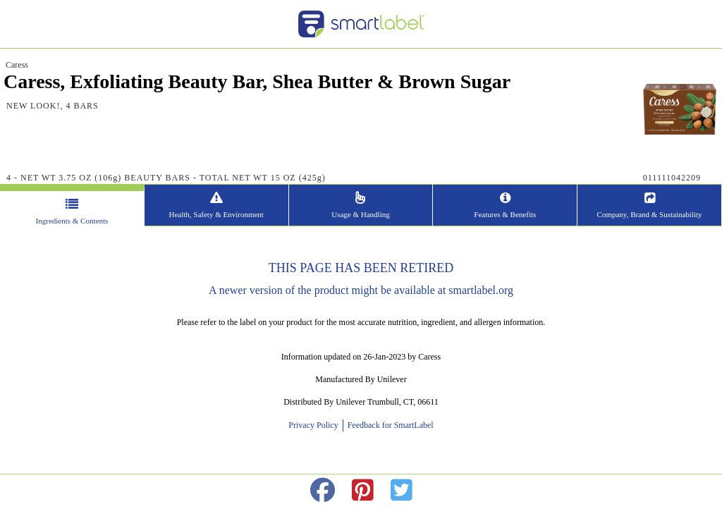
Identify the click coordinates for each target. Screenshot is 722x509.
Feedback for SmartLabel (389, 425)
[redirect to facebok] (322, 491)
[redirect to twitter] (401, 491)
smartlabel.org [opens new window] (480, 290)
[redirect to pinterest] (363, 491)
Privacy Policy (315, 425)
